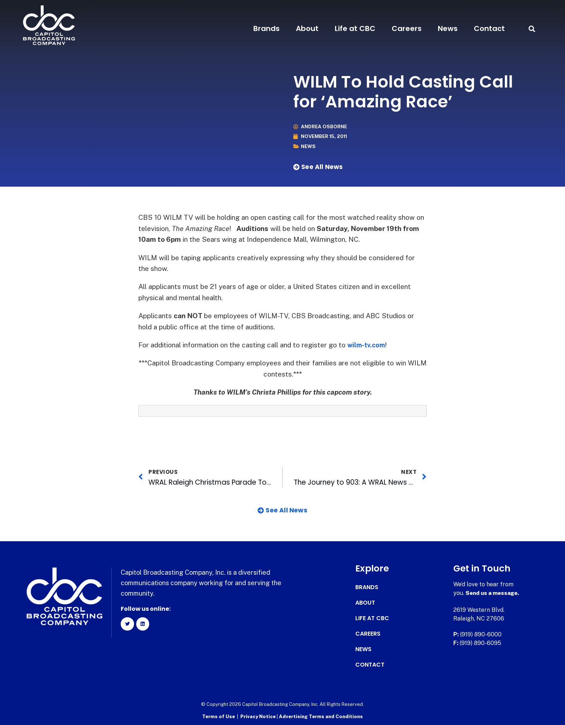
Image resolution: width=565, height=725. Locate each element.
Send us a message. (493, 593)
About (307, 28)
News (448, 28)
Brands (266, 28)
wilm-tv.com (367, 345)
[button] (532, 29)
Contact (489, 28)
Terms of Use (218, 716)
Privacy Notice (258, 716)
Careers (407, 28)
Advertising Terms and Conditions (321, 716)
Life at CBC (355, 28)
